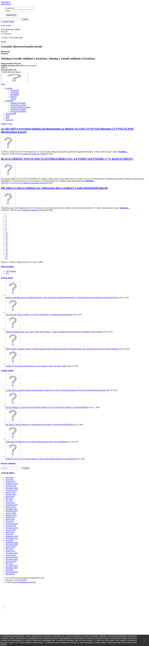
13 (6, 239)
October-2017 (11, 507)
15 (6, 243)
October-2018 (11, 526)
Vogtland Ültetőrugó (17, 103)
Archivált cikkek (7, 473)
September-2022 (12, 557)
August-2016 (10, 482)
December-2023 (12, 568)
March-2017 (10, 496)
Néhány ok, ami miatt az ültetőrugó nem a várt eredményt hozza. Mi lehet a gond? (36, 366)
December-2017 (12, 511)
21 (6, 256)
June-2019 (9, 534)
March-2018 (10, 517)
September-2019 (12, 536)
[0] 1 (7, 273)
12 (6, 237)
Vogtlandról (14, 90)
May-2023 (9, 564)
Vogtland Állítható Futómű (20, 107)
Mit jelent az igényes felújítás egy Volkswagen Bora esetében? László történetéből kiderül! (54, 187)
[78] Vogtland (11, 271)
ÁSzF (8, 116)
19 (6, 252)
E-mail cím (10, 8)
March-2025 (10, 574)
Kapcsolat (9, 120)
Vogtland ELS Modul (18, 109)
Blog (7, 118)
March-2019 (10, 532)
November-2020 (12, 545)
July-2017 (9, 501)
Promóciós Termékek (18, 111)
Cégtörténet (14, 93)
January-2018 (11, 513)
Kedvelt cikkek (7, 278)
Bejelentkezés (6, 4)
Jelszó (8, 11)
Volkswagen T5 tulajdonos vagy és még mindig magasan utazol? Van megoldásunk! (37, 442)
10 (6, 233)
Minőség (13, 97)
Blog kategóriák (7, 267)
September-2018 (12, 524)
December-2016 (12, 490)
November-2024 (12, 572)
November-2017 (12, 509)
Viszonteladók (11, 113)
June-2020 (9, 540)
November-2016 (12, 488)
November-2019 (12, 538)
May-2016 (9, 477)
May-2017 (9, 498)
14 (6, 241)
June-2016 (9, 480)
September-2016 (12, 484)
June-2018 (9, 522)
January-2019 (11, 530)
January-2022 (11, 555)
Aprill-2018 (10, 519)
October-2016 (11, 486)
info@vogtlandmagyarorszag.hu (24, 582)
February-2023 (11, 561)
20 (6, 254)
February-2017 (11, 494)
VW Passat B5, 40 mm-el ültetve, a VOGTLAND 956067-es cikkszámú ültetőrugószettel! (39, 315)
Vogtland (9, 88)
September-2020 (12, 543)
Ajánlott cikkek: (7, 371)
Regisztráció (5, 2)
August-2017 (10, 503)
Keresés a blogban (8, 463)
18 (6, 250)
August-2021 (10, 551)
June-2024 (9, 570)
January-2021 (11, 547)
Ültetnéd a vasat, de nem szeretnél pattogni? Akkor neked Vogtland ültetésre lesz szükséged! (40, 459)
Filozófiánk (14, 95)
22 (6, 258)
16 (6, 245)
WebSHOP (10, 101)
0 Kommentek (34, 154)
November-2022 (12, 559)
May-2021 (9, 549)
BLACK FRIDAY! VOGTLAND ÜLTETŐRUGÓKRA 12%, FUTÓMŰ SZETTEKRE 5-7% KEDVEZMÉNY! (67, 158)
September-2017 (12, 505)
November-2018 (12, 528)
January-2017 (11, 492)
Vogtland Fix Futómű (18, 105)
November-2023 (12, 566)
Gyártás (13, 99)
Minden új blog (6, 124)
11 (6, 235)
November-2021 (12, 553)
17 (6, 248)
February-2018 (11, 515)
